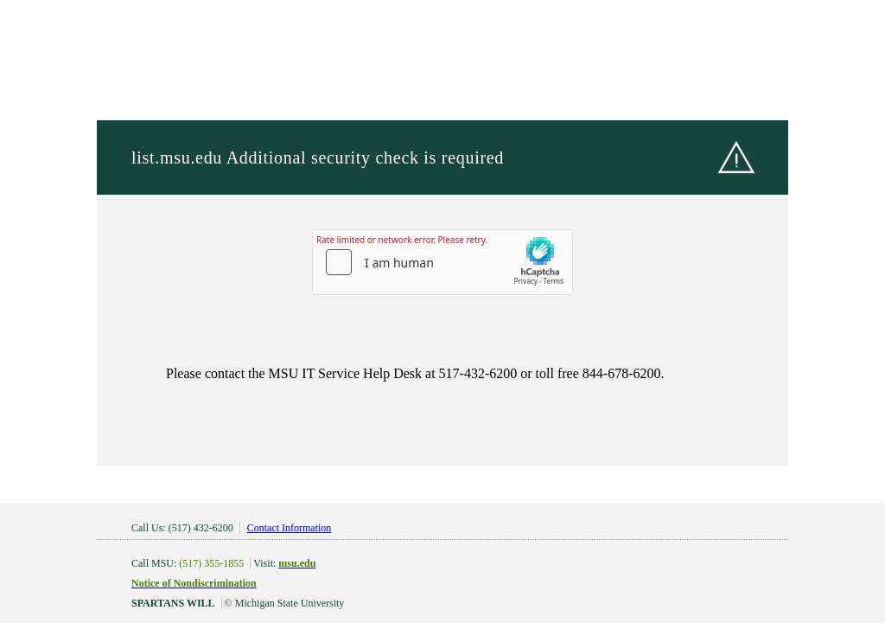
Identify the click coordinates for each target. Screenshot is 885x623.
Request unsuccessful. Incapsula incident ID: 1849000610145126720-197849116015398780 (442, 311)
